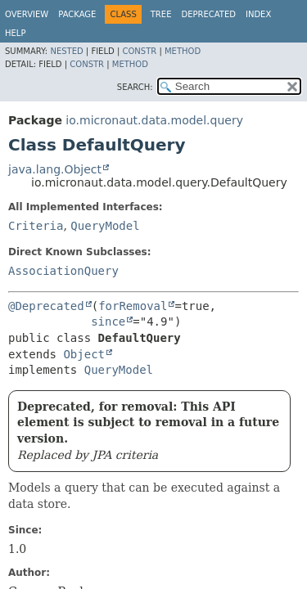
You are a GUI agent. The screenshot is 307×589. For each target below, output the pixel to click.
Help (15, 33)
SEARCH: (135, 87)
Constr (139, 51)
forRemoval (132, 305)
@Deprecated (46, 305)
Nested (66, 51)
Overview (26, 14)
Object (84, 354)
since (108, 321)
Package (77, 14)
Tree (161, 14)
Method (183, 51)
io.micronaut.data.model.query (154, 120)
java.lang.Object (55, 169)
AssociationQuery (63, 270)
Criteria (35, 225)
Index (258, 14)
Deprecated (208, 14)
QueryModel (104, 225)
